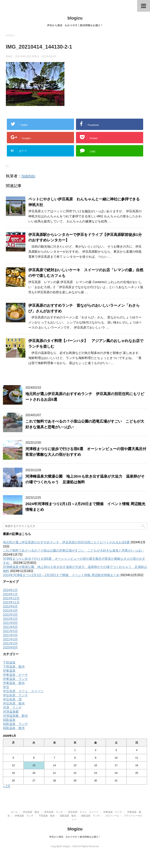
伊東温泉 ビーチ (15, 674)
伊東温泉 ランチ (15, 679)
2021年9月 (10, 623)
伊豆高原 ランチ (15, 695)
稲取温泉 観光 (14, 728)
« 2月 (6, 786)
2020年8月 (10, 647)
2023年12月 (11, 598)
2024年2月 (10, 590)
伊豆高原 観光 (14, 703)
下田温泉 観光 (14, 666)
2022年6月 (10, 606)
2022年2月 (10, 618)
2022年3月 (10, 614)
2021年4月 (10, 635)
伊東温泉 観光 (14, 683)
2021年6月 (10, 627)
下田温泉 (9, 662)
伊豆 (6, 687)
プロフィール (112, 815)
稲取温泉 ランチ (15, 724)
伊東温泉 (9, 670)
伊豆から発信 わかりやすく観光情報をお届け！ (75, 836)
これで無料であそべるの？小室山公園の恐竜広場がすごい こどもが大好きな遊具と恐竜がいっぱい (73, 550)
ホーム (14, 812)
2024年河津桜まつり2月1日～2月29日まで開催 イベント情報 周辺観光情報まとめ (61, 575)
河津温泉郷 (11, 711)
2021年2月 (10, 643)
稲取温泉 (9, 719)
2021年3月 (10, 639)
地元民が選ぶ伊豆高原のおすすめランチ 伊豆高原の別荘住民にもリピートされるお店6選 (66, 542)
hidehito (28, 176)
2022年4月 (10, 610)
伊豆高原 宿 (12, 699)
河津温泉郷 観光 (15, 715)
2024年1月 (10, 594)
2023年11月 (11, 602)
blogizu (75, 18)
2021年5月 (10, 631)
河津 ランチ (12, 707)
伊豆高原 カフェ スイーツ (23, 691)
